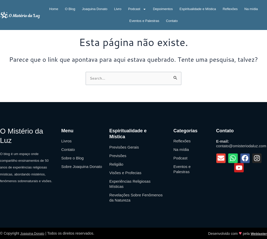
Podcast (137, 9)
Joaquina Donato (94, 9)
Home (53, 9)
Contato (172, 21)
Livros (66, 141)
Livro (117, 9)
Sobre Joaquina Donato (81, 166)
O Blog (70, 9)
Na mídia (251, 9)
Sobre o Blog (72, 158)
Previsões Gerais (124, 147)
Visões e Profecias (125, 173)
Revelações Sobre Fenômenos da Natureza (135, 197)
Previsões (117, 155)
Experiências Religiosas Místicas (129, 184)
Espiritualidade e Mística (198, 9)
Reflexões (230, 9)
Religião (116, 164)
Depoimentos (163, 9)
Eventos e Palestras (144, 21)
